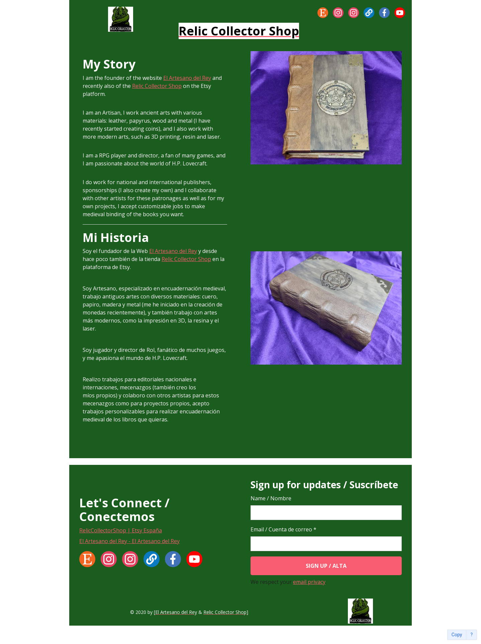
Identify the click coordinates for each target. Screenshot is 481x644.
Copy (457, 634)
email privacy (309, 582)
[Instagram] (338, 12)
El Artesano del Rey (187, 78)
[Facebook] (384, 12)
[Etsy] (322, 12)
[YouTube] (399, 12)
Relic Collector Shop (157, 86)
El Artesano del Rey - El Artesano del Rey (129, 541)
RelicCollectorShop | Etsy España (120, 530)
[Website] (369, 12)
